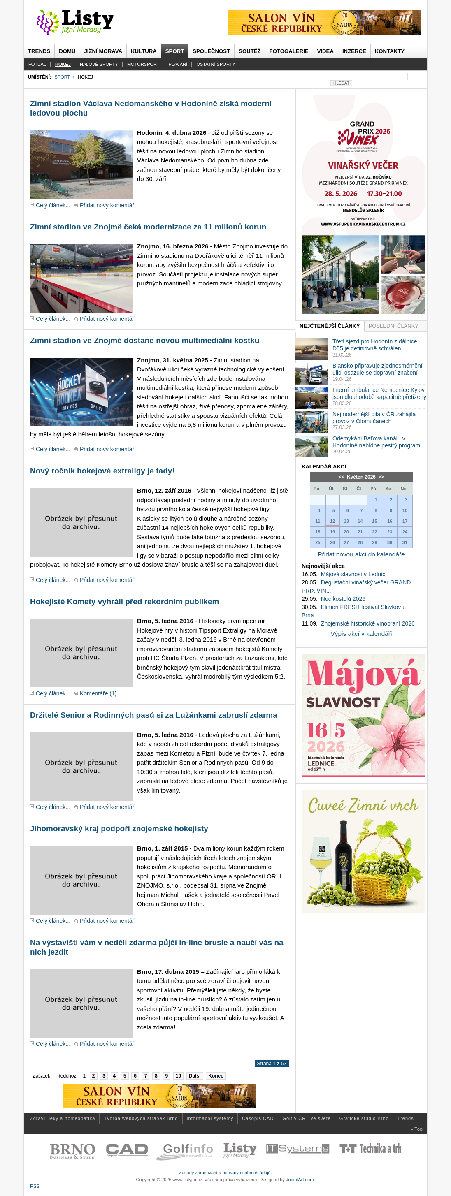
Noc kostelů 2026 (343, 599)
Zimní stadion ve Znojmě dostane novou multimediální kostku (144, 340)
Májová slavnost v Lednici (354, 574)
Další (195, 1076)
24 (404, 531)
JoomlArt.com (300, 1179)
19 (332, 531)
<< (341, 477)
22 (374, 531)
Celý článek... (53, 205)
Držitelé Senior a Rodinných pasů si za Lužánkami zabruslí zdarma (153, 715)
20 (346, 531)
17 (404, 521)
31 (404, 542)
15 (374, 521)
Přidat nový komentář (107, 205)
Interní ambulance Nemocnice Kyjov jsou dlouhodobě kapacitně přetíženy (379, 393)
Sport (62, 76)
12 (332, 521)
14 (360, 521)
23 (389, 531)
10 (178, 1076)
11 (317, 521)
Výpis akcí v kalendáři (361, 633)
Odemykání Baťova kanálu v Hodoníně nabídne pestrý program (376, 442)
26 (332, 542)
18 (317, 531)
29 (374, 542)
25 (317, 542)
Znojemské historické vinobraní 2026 (368, 623)
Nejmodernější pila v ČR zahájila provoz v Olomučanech (374, 417)
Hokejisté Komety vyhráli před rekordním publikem (124, 601)
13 (346, 521)
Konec (215, 1076)
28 (360, 542)
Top (418, 1128)
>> (380, 477)
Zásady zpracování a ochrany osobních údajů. (225, 1172)
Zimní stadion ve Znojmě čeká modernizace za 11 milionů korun (148, 227)
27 (346, 542)
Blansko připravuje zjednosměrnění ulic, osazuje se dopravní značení (377, 369)
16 (389, 521)
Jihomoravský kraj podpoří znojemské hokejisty (119, 828)
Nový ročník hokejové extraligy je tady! (102, 470)
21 (360, 531)
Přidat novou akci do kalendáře (361, 554)
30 (389, 542)
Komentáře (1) (98, 693)
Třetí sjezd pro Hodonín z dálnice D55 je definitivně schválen (374, 345)
